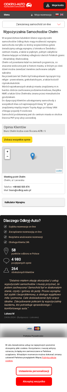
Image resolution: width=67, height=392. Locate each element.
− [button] (7, 156)
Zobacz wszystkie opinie (17, 139)
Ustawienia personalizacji (34, 371)
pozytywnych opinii (37, 260)
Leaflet (59, 171)
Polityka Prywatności (33, 336)
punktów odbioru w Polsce (37, 251)
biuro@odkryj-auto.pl (20, 190)
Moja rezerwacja (42, 14)
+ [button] (7, 152)
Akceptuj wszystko (34, 381)
